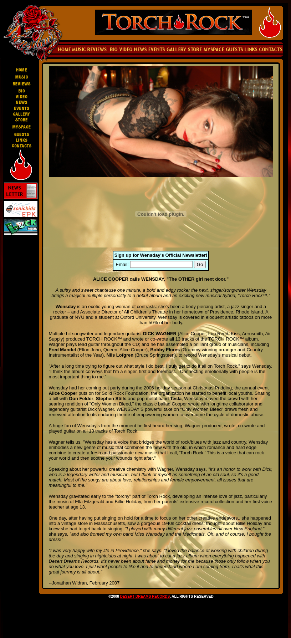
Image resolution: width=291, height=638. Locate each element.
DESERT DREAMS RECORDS (145, 596)
